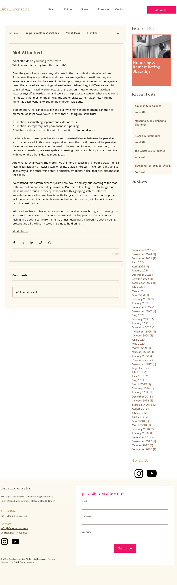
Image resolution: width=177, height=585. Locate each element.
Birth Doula (7, 501)
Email (84, 501)
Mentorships (22, 501)
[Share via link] (40, 242)
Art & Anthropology (24, 562)
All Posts (13, 32)
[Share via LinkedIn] (32, 242)
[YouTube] (15, 541)
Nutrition (92, 32)
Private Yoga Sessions (39, 496)
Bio (2, 516)
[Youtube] (151, 473)
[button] (87, 9)
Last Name (86, 532)
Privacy (51, 559)
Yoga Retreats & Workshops (42, 32)
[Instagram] (139, 473)
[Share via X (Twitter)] (23, 242)
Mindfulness (73, 32)
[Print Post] (49, 242)
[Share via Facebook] (14, 242)
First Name (86, 516)
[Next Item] (164, 46)
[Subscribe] (125, 548)
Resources (21, 516)
